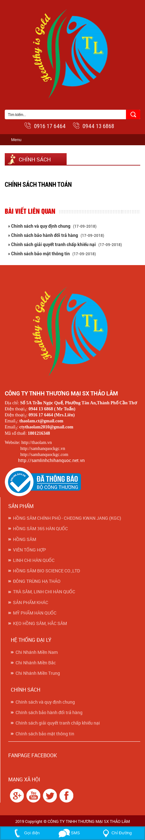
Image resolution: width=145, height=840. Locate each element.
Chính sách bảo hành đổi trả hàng (49, 712)
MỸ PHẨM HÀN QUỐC (34, 613)
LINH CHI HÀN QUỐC (34, 560)
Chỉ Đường (116, 832)
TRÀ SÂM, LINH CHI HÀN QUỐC (44, 592)
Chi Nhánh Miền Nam (37, 652)
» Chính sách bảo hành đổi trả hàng (56, 235)
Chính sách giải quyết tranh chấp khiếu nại (58, 723)
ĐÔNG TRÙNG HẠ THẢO (37, 581)
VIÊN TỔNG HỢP (29, 550)
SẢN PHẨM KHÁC (30, 602)
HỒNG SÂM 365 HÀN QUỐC (40, 528)
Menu (16, 139)
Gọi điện (26, 832)
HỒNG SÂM (24, 539)
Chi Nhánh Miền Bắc (36, 663)
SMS (69, 832)
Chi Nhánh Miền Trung (38, 673)
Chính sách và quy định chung (45, 702)
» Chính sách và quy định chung (52, 226)
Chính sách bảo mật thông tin (45, 734)
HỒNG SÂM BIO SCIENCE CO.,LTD (46, 571)
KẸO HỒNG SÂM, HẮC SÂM (40, 623)
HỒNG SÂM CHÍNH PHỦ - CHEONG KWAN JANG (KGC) (67, 518)
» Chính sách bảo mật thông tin (52, 253)
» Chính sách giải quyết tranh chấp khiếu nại (65, 244)
